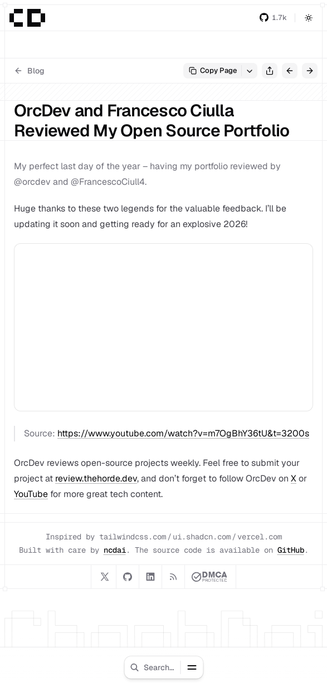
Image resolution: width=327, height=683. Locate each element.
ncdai (115, 550)
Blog (29, 71)
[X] (104, 576)
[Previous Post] (289, 70)
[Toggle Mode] (309, 18)
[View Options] (249, 70)
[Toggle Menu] (192, 667)
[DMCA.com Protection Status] (209, 577)
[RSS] (173, 576)
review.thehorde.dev (96, 478)
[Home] (27, 18)
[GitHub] (127, 576)
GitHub (290, 550)
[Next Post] (310, 70)
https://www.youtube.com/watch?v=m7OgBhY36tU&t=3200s (183, 433)
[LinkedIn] (150, 576)
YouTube (31, 494)
